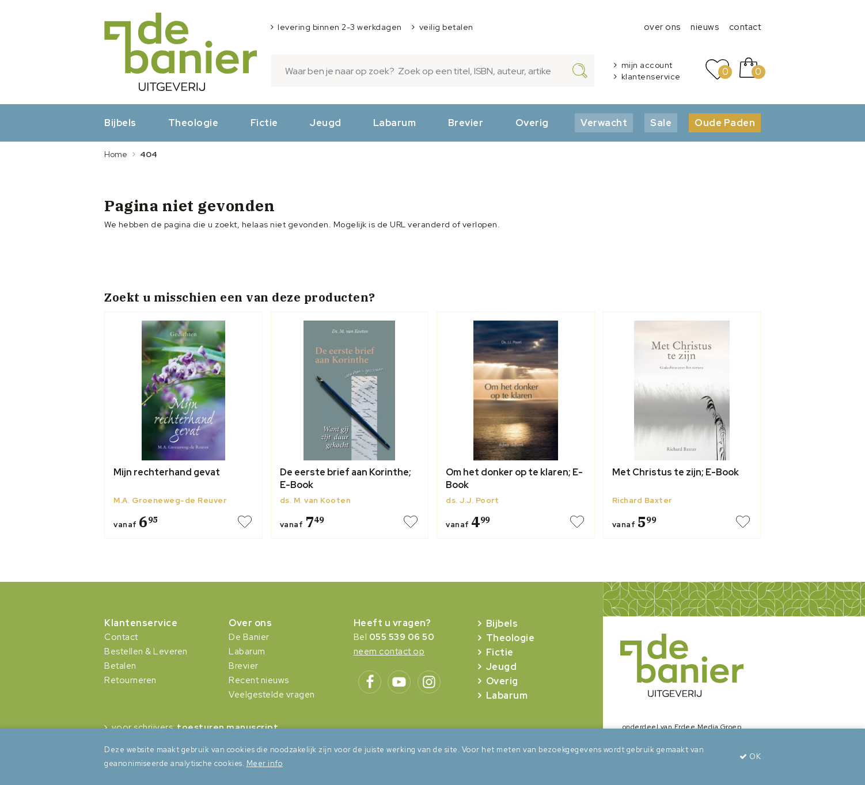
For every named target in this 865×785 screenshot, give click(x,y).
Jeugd (326, 122)
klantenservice (651, 76)
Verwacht (604, 122)
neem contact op (389, 651)
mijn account (647, 65)
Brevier (466, 122)
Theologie (193, 122)
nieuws (705, 27)
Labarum (394, 122)
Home (115, 154)
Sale (660, 122)
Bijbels (120, 122)
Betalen (120, 666)
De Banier (249, 637)
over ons (662, 27)
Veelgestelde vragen (272, 694)
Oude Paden (725, 122)
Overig (532, 122)
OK (750, 756)
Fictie (264, 122)
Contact (121, 637)
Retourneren (130, 680)
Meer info (264, 763)
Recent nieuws (259, 680)
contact (745, 27)
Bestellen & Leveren (146, 651)
